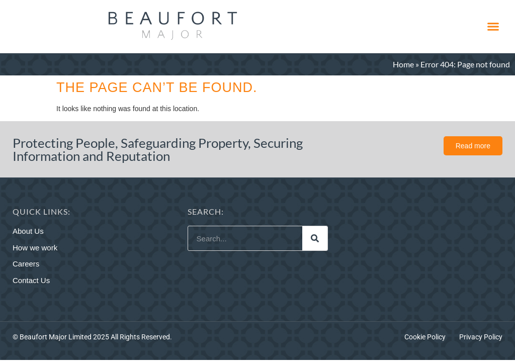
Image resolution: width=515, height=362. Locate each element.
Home (403, 64)
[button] (492, 26)
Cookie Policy (425, 337)
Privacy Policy (480, 337)
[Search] (314, 238)
